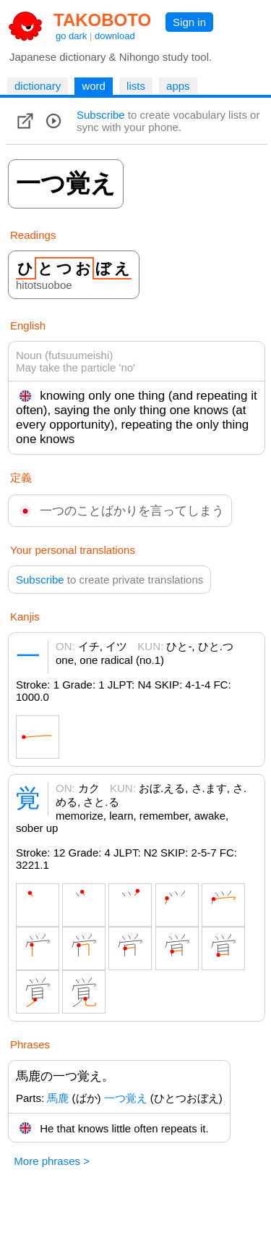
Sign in (189, 22)
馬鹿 (58, 1098)
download (115, 35)
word (94, 86)
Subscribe (101, 115)
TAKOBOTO (102, 20)
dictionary (37, 86)
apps (178, 86)
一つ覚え (125, 1098)
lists (135, 86)
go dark (71, 35)
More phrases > (52, 1161)
